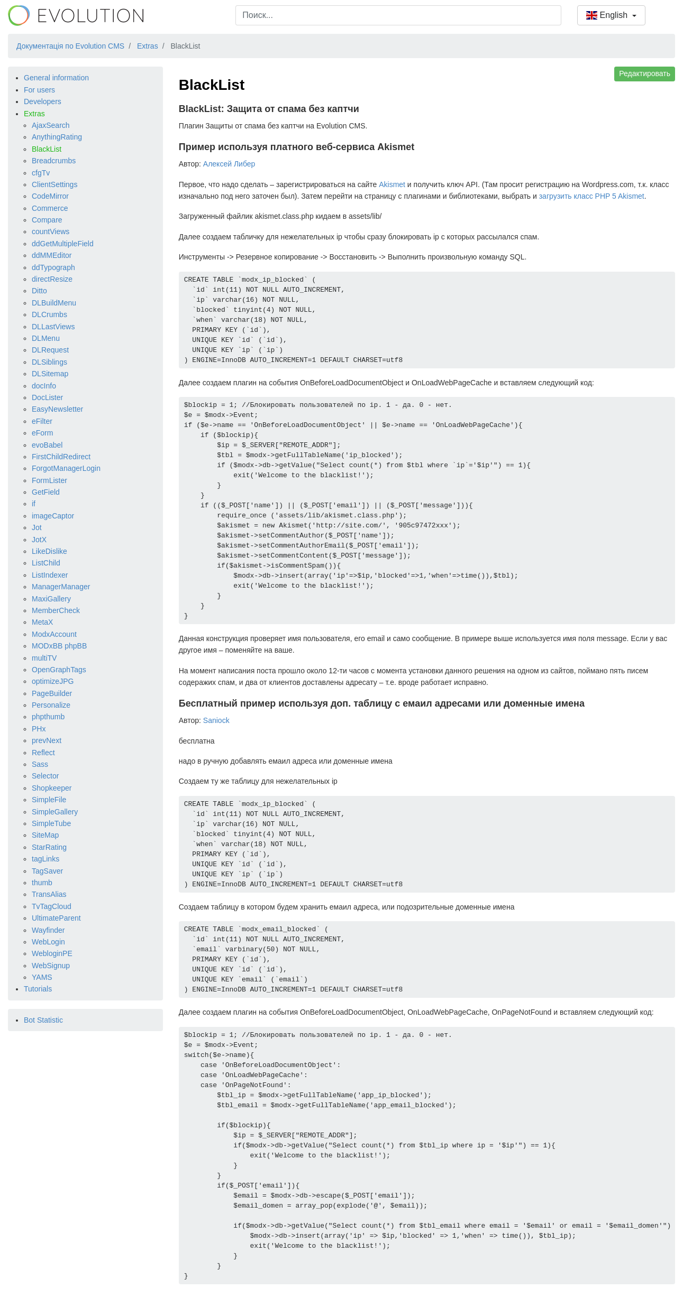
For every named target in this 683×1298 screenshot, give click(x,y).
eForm (42, 433)
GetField (46, 492)
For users (39, 90)
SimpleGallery (55, 812)
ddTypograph (53, 267)
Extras (34, 113)
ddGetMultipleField (63, 243)
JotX (39, 539)
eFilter (42, 421)
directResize (52, 279)
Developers (42, 101)
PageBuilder (52, 693)
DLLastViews (53, 326)
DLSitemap (50, 373)
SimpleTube (51, 823)
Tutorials (38, 989)
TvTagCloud (51, 906)
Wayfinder (48, 930)
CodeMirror (50, 196)
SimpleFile (49, 799)
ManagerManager (61, 586)
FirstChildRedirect (61, 456)
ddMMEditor (51, 255)
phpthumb (48, 716)
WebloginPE (52, 953)
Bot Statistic (43, 1020)
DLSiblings (49, 362)
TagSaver (47, 871)
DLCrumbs (49, 314)
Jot (37, 527)
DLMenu (46, 338)
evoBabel (47, 445)
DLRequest (50, 350)
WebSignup (51, 965)
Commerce (50, 208)
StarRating (49, 847)
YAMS (42, 977)
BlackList (46, 149)
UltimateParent (56, 918)
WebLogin (48, 942)
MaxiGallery (51, 599)
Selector (45, 776)
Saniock (216, 720)
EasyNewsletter (57, 409)
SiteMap (45, 835)
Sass (40, 764)
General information (56, 77)
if (33, 503)
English (608, 15)
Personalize (51, 705)
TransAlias (49, 894)
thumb (42, 882)
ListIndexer (50, 575)
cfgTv (41, 173)
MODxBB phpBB (59, 646)
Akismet (392, 184)
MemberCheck (56, 610)
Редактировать (644, 73)
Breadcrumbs (54, 160)
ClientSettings (54, 184)
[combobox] (398, 15)
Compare (47, 220)
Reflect (43, 752)
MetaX (42, 622)
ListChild (46, 563)
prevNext (46, 740)
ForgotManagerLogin (66, 468)
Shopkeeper (52, 788)
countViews (50, 231)
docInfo (44, 386)
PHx (38, 729)
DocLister (47, 397)
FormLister (49, 480)
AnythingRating (57, 137)
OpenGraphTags (59, 669)
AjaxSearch (51, 125)
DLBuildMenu (54, 303)
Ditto (39, 290)
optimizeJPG (53, 681)
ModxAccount (54, 634)
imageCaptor (53, 516)
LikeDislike (49, 551)
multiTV (44, 658)
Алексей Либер (229, 164)
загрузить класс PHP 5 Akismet (591, 196)
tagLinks (45, 859)
